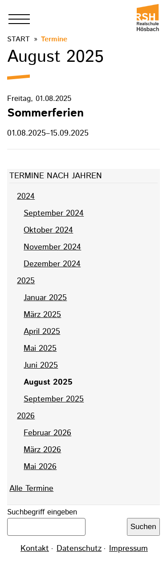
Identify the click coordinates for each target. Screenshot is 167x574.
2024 (26, 196)
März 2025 (42, 315)
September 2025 (54, 399)
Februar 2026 (47, 433)
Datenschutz (79, 548)
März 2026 (42, 450)
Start (18, 39)
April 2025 (42, 331)
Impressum (128, 548)
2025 (26, 281)
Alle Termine (31, 488)
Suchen (143, 526)
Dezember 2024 (52, 264)
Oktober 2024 (48, 230)
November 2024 (52, 247)
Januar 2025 (45, 298)
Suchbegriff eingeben (42, 512)
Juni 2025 (41, 365)
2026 (26, 416)
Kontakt (34, 548)
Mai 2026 (40, 467)
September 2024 (54, 213)
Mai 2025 (40, 348)
